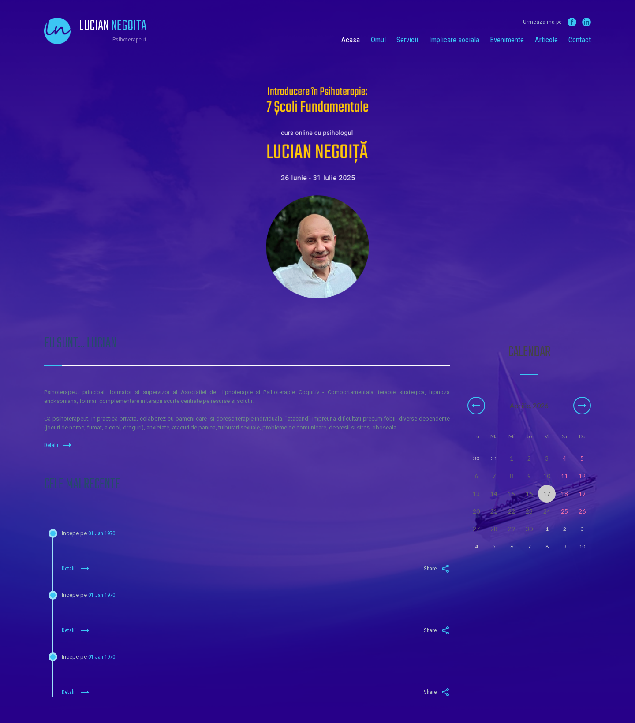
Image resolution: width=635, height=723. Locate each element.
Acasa (350, 39)
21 (493, 511)
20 (476, 511)
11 (564, 476)
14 (493, 493)
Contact (579, 39)
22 (511, 511)
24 (546, 511)
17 (546, 493)
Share (437, 568)
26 (582, 511)
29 (511, 529)
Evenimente (507, 39)
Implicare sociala (454, 39)
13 (476, 493)
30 (529, 529)
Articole (546, 39)
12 (582, 476)
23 (529, 511)
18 (564, 493)
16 (529, 493)
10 (546, 476)
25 (564, 511)
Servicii (407, 39)
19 (582, 493)
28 (493, 529)
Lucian (112, 26)
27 (476, 529)
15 (511, 493)
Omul (378, 39)
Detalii (57, 445)
